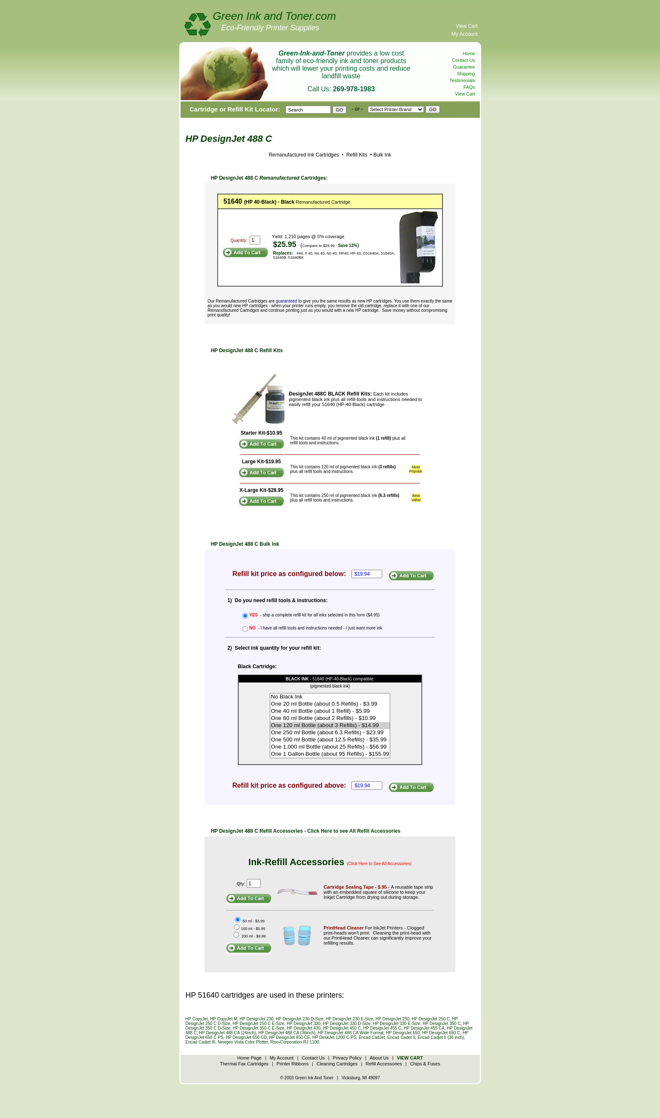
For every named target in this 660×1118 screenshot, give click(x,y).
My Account (464, 34)
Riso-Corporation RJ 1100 (294, 1042)
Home (469, 53)
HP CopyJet (197, 1019)
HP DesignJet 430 (303, 1028)
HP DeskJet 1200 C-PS (334, 1037)
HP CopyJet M (223, 1019)
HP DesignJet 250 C (431, 1019)
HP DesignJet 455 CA (424, 1028)
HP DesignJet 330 (303, 1023)
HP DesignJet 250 (392, 1019)
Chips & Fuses (425, 1063)
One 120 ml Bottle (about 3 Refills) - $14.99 (330, 725)
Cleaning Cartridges (337, 1063)
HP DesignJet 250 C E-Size (259, 1023)
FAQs (469, 87)
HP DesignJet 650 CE (289, 1037)
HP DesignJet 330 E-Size (396, 1023)
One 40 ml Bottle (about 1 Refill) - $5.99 (330, 711)
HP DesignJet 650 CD (246, 1037)
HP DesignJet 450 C (342, 1028)
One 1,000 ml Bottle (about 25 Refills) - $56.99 (330, 747)
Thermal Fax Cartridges (244, 1063)
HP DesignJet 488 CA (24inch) (227, 1032)
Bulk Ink (382, 155)
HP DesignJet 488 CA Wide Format (351, 1032)
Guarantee (464, 66)
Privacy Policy (347, 1057)
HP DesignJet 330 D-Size (346, 1023)
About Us (379, 1057)
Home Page (249, 1057)
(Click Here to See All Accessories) (379, 863)
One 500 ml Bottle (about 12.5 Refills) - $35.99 (330, 740)
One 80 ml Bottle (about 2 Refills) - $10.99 (330, 718)
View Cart (467, 26)
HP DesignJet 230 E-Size (349, 1019)
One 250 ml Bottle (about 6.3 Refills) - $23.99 (330, 732)
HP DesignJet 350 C (441, 1023)
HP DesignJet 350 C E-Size (259, 1028)
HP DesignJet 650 (403, 1032)
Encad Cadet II (401, 1037)
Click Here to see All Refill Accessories (353, 831)
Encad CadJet (372, 1037)
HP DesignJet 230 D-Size (299, 1019)
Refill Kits (356, 155)
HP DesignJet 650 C (441, 1032)
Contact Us (463, 60)
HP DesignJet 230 (256, 1019)
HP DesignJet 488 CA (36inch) (286, 1032)
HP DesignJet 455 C (382, 1028)
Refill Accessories (384, 1063)
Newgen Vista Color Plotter (243, 1042)
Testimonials (462, 80)
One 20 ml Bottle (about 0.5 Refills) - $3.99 (330, 704)
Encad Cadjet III (201, 1042)
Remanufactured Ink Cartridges (304, 155)
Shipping (466, 73)
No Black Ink (330, 697)
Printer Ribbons (293, 1063)
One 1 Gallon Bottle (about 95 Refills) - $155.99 (330, 754)
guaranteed (286, 301)
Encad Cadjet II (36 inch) (441, 1037)
